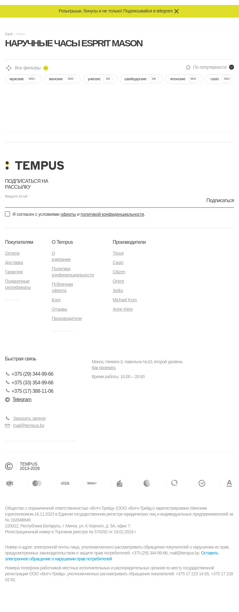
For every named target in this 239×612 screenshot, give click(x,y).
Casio (118, 262)
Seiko (118, 290)
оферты (68, 214)
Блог (56, 299)
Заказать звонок (29, 418)
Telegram (18, 399)
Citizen (119, 271)
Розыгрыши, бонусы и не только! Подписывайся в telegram (116, 10)
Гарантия (14, 271)
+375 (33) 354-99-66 (29, 382)
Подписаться (220, 200)
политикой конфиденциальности (112, 214)
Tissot (118, 253)
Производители (67, 318)
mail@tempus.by (25, 425)
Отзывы (59, 309)
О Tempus (62, 242)
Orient (118, 281)
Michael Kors (125, 299)
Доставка (14, 262)
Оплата (12, 253)
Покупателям (19, 242)
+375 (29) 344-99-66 (29, 374)
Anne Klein (123, 309)
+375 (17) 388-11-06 (29, 391)
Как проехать (104, 367)
